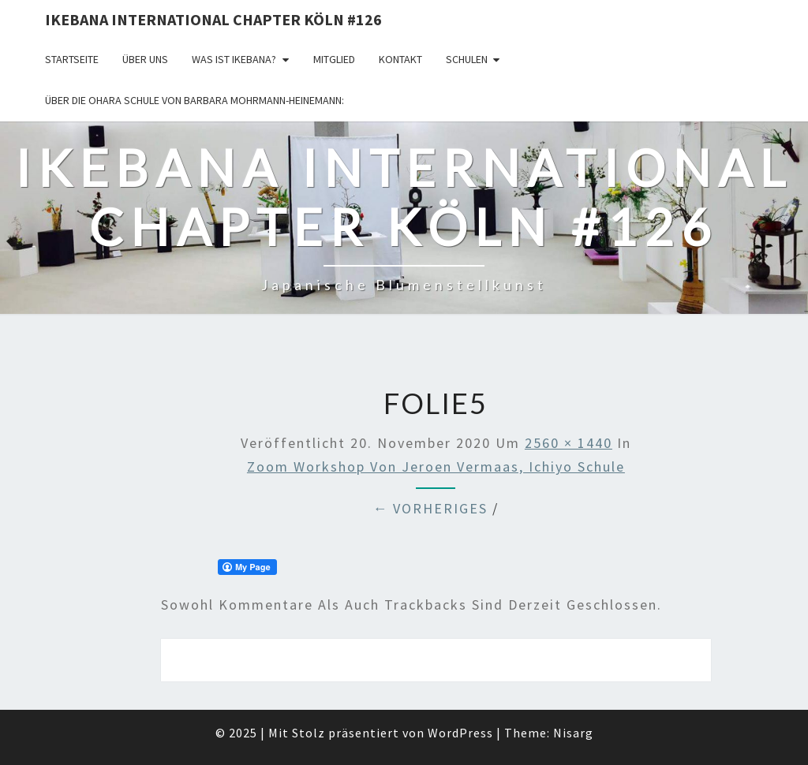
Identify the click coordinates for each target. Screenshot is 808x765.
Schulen (467, 59)
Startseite (72, 59)
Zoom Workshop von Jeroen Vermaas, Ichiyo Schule (436, 466)
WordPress (460, 733)
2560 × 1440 (568, 443)
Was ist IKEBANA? (234, 59)
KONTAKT (400, 59)
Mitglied (334, 59)
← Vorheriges (430, 508)
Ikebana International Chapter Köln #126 (213, 19)
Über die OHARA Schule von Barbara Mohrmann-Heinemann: (194, 100)
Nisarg (573, 733)
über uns (145, 59)
